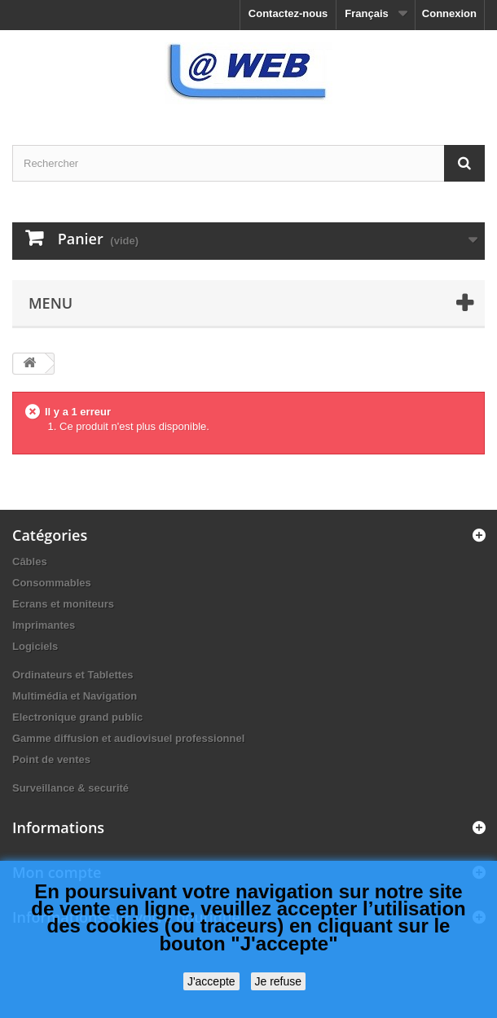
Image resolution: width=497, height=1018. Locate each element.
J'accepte (211, 981)
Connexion (449, 13)
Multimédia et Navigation (74, 696)
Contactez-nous (288, 13)
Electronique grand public (77, 717)
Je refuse (278, 981)
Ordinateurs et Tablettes (73, 675)
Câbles (29, 561)
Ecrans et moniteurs (63, 604)
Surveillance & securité (70, 788)
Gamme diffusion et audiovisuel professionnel (128, 738)
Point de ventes (51, 759)
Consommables (51, 583)
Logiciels (35, 646)
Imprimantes (43, 625)
